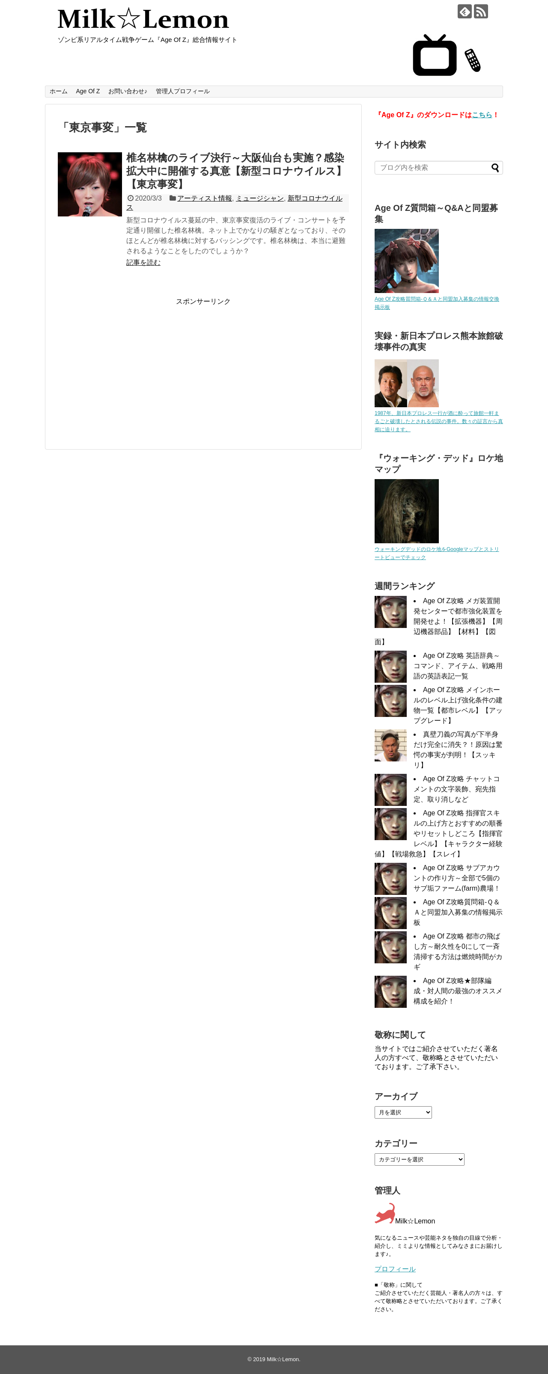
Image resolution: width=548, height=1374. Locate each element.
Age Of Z (88, 91)
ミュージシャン (260, 198)
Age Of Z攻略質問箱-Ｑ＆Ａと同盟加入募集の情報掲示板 (458, 912)
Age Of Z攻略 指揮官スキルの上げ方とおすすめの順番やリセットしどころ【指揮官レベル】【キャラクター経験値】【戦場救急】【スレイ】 (439, 833)
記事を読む (143, 262)
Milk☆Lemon (283, 1359)
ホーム (59, 91)
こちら (482, 114)
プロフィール (395, 1269)
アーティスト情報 (204, 198)
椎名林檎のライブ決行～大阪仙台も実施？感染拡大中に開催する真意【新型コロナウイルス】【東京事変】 (236, 171)
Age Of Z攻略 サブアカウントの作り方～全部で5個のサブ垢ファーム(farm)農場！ (457, 878)
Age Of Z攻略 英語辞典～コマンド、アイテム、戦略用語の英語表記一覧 (458, 666)
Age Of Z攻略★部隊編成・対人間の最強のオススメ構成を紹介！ (458, 991)
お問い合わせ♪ (127, 91)
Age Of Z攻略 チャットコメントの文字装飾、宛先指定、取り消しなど (457, 789)
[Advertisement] (130, 366)
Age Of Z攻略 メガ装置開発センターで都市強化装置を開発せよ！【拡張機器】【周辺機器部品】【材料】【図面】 (439, 621)
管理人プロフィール (183, 91)
